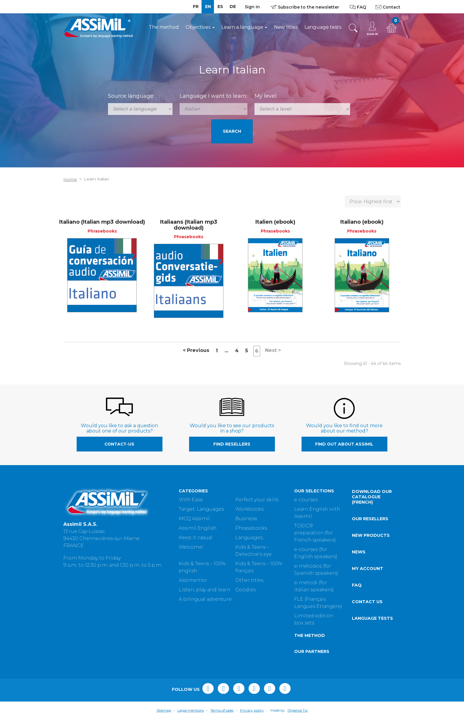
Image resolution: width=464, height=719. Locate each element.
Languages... (250, 537)
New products (371, 535)
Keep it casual (195, 537)
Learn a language (244, 27)
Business (246, 518)
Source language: (131, 96)
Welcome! (191, 547)
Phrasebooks (251, 528)
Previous (196, 350)
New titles (286, 27)
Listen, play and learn (204, 590)
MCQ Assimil (194, 518)
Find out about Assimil (344, 444)
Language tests (322, 27)
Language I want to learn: (213, 96)
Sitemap (164, 710)
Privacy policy (252, 710)
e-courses (306, 499)
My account (367, 568)
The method (164, 27)
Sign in (252, 6)
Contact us (367, 601)
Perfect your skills (256, 499)
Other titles (249, 580)
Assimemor (193, 580)
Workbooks (249, 509)
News (358, 552)
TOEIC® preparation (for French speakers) (315, 533)
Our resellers (370, 518)
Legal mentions (191, 710)
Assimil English (197, 528)
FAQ (357, 585)
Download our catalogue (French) (372, 497)
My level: (265, 96)
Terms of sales (221, 710)
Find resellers (231, 444)
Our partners (311, 651)
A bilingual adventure (205, 599)
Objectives (200, 27)
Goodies (245, 590)
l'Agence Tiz (298, 710)
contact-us (119, 444)
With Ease (191, 499)
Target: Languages (201, 509)
